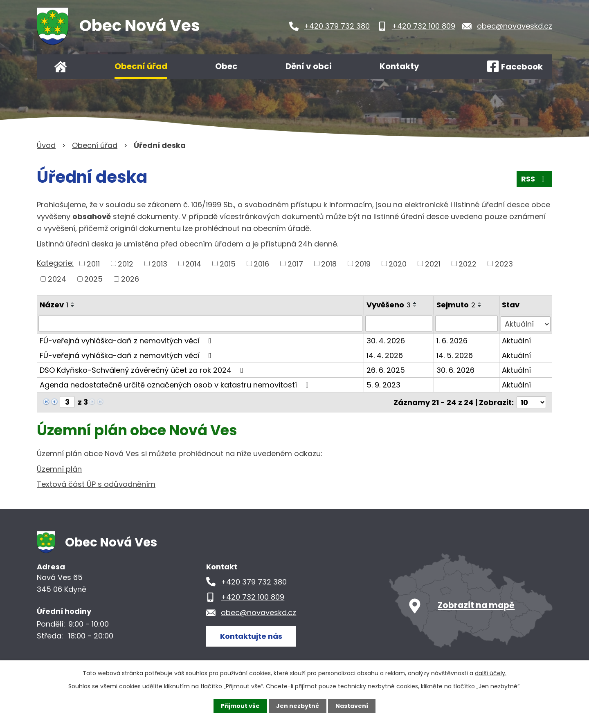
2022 (468, 263)
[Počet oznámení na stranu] (531, 401)
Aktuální (516, 340)
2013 (159, 263)
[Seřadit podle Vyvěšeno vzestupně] (415, 303)
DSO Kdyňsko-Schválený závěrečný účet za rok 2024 (143, 369)
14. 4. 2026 (384, 354)
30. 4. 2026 (385, 340)
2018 (329, 263)
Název (54, 305)
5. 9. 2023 (383, 384)
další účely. (490, 673)
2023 (504, 263)
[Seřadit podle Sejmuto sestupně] (479, 306)
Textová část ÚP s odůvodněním (96, 483)
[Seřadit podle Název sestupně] (72, 306)
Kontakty (399, 66)
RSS (534, 179)
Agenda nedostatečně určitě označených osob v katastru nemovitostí (176, 384)
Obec (226, 66)
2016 (261, 263)
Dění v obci (309, 66)
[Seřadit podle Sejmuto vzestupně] (479, 303)
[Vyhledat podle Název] (200, 323)
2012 (125, 263)
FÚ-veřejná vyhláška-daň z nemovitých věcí (127, 340)
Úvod (60, 66)
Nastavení (351, 706)
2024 (57, 279)
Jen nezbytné (297, 706)
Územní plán (59, 468)
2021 (433, 263)
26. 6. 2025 (385, 369)
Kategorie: (55, 263)
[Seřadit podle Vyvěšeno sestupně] (415, 306)
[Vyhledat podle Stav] (526, 323)
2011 (93, 263)
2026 (130, 279)
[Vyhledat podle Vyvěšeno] (398, 323)
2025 (93, 279)
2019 (363, 263)
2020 (398, 263)
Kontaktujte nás (251, 635)
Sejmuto (455, 305)
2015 (228, 263)
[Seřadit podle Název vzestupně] (72, 303)
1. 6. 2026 (452, 340)
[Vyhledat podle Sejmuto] (466, 323)
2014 (193, 263)
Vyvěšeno (388, 305)
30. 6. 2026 (455, 369)
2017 (295, 263)
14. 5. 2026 (454, 354)
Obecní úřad (141, 66)
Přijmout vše (240, 706)
